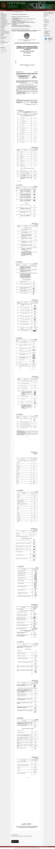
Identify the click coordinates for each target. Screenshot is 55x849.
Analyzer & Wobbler (4, 19)
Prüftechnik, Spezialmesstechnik (6, 23)
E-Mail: (45, 26)
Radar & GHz (3, 27)
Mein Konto (45, 24)
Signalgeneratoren (4, 15)
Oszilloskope (3, 18)
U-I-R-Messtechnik (4, 14)
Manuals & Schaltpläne (4, 42)
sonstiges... (21, 11)
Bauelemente (3, 38)
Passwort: (45, 28)
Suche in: (45, 19)
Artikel (45, 16)
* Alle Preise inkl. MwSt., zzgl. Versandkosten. (42, 846)
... (1, 39)
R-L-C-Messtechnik (4, 22)
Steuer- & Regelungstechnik (5, 31)
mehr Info (50, 41)
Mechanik (2, 34)
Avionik (2, 35)
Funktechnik (3, 26)
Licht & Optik (3, 30)
